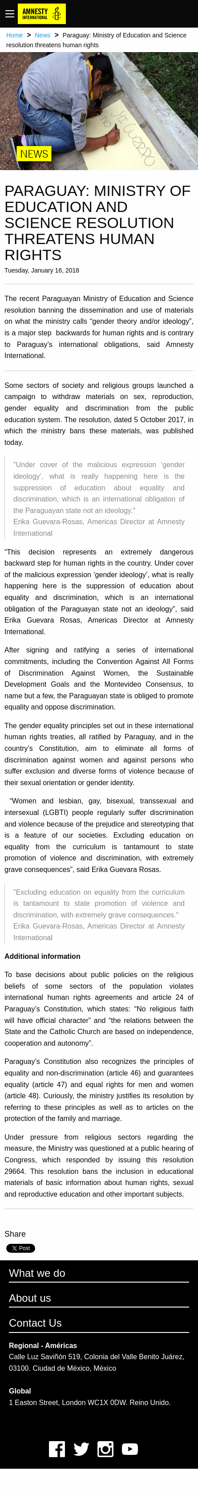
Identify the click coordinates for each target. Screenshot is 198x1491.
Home (14, 35)
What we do (37, 1273)
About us (30, 1298)
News (42, 35)
